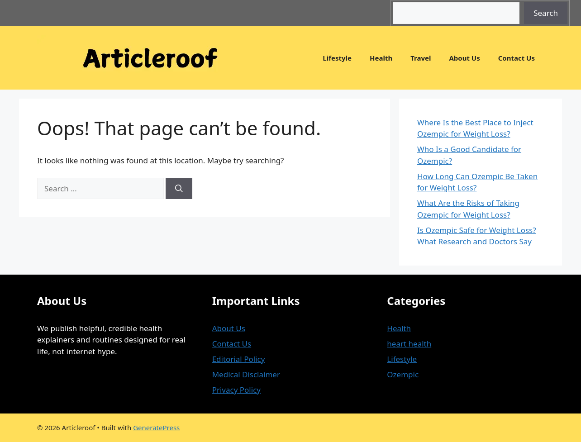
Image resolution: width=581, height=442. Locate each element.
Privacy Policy (236, 390)
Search (545, 13)
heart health (409, 343)
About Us (464, 57)
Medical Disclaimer (246, 374)
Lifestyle (337, 57)
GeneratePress (156, 427)
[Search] (179, 189)
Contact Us (516, 57)
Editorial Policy (238, 359)
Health (381, 57)
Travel (420, 57)
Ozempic (403, 374)
